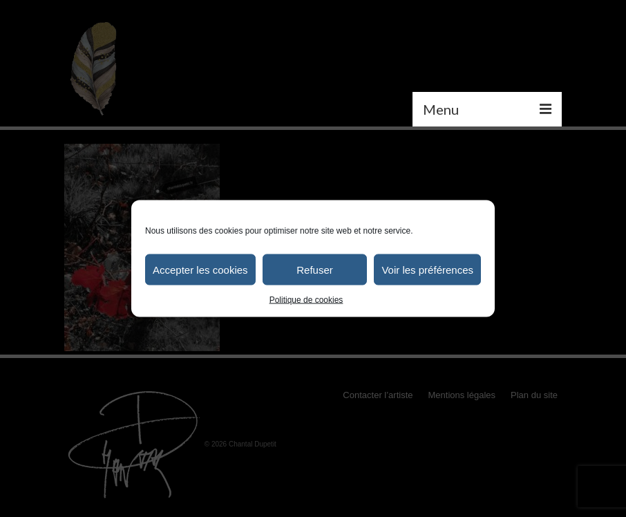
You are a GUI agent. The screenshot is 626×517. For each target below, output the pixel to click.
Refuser (314, 269)
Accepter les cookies (200, 269)
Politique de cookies (306, 300)
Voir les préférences (427, 269)
